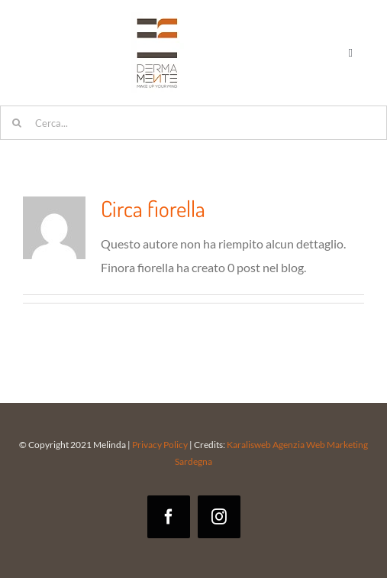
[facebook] (168, 516)
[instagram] (219, 516)
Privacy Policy (160, 444)
